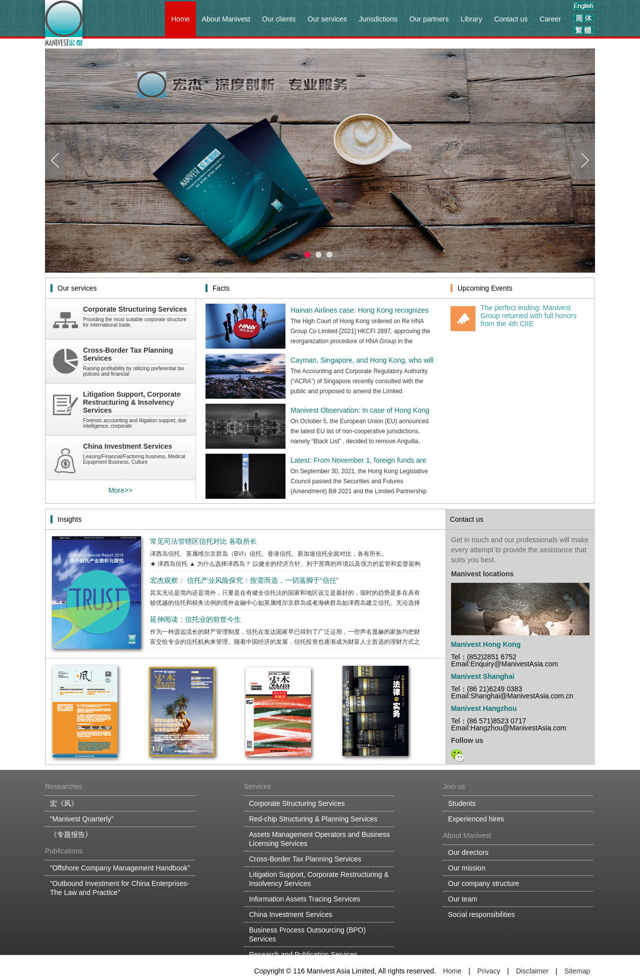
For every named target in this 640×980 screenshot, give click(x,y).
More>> (120, 490)
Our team (462, 899)
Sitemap (577, 971)
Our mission (467, 868)
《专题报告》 (71, 834)
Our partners (429, 19)
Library (471, 19)
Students (462, 803)
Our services (327, 19)
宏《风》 (64, 803)
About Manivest (226, 19)
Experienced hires (476, 819)
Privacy (489, 971)
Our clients (279, 19)
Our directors (468, 852)
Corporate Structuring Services (296, 803)
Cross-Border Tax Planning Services (305, 859)
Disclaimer (532, 971)
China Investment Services (290, 914)
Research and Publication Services (303, 954)
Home (180, 19)
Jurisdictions (378, 19)
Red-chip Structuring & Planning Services (313, 819)
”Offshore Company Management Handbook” (120, 868)
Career (550, 19)
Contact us (511, 19)
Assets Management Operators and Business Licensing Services (319, 838)
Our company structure (483, 883)
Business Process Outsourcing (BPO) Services (307, 934)
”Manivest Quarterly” (82, 819)
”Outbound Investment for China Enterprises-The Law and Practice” (120, 887)
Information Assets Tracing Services (304, 899)
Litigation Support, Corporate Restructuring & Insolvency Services (318, 878)
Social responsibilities (481, 914)
